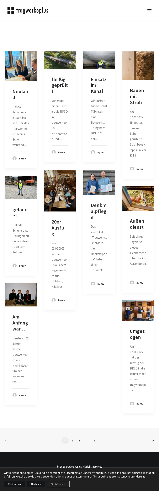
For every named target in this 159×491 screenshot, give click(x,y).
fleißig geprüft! (60, 85)
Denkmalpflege (98, 211)
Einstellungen (133, 473)
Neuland (20, 94)
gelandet (20, 212)
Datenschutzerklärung (131, 476)
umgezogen (137, 334)
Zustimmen (14, 484)
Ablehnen (36, 484)
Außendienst (137, 224)
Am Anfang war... (20, 323)
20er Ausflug (59, 228)
